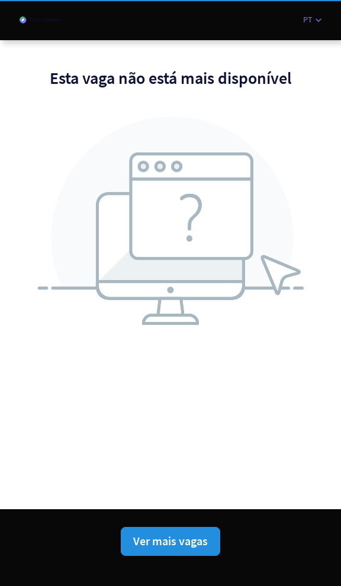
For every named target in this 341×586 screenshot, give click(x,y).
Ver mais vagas (170, 540)
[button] (312, 19)
